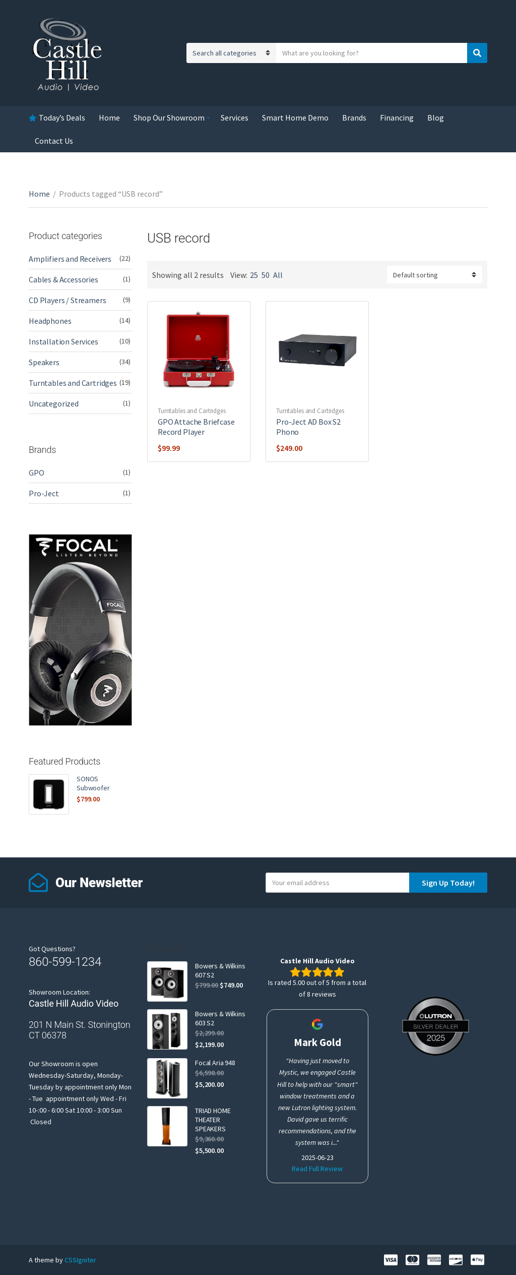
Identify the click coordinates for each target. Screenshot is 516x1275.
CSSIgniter (80, 1259)
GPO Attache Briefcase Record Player (196, 427)
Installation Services (63, 341)
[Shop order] (434, 274)
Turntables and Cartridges (192, 411)
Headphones (50, 321)
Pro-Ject (44, 493)
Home (109, 117)
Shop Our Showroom (169, 117)
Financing (397, 117)
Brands (354, 117)
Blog (435, 117)
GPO (36, 473)
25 (254, 275)
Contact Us (54, 141)
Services (234, 117)
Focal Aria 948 (215, 1062)
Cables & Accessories (63, 279)
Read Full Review (317, 1168)
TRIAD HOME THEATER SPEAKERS (213, 1119)
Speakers (44, 362)
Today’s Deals (62, 117)
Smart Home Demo (295, 117)
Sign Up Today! (448, 883)
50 (266, 275)
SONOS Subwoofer (93, 783)
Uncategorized (54, 403)
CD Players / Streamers (67, 300)
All (278, 275)
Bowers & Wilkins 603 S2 (220, 1018)
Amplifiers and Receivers (70, 259)
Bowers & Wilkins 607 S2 (220, 970)
